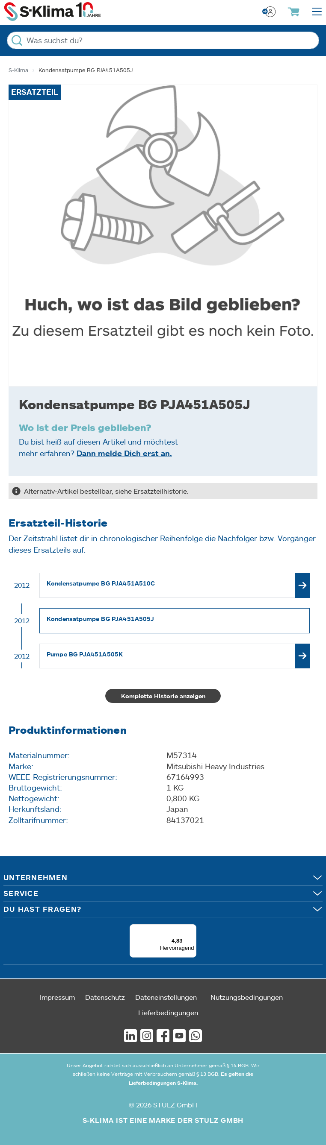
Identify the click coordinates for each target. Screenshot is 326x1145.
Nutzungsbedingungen (246, 997)
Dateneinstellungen (166, 997)
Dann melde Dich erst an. (124, 453)
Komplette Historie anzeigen (163, 696)
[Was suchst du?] (163, 40)
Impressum (57, 997)
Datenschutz (105, 997)
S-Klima (18, 70)
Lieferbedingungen (168, 1012)
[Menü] (191, 929)
